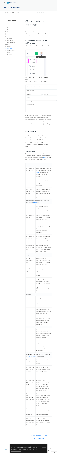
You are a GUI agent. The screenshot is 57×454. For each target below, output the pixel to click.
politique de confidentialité (16, 450)
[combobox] (54, 453)
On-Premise (9, 56)
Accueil (6, 12)
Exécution (35, 202)
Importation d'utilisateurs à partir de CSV (39, 435)
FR (53, 452)
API (7, 62)
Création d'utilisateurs (39, 438)
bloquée (42, 181)
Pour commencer (10, 30)
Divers (7, 53)
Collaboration (9, 41)
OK (43, 448)
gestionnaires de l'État (32, 356)
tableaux (45, 157)
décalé (37, 172)
